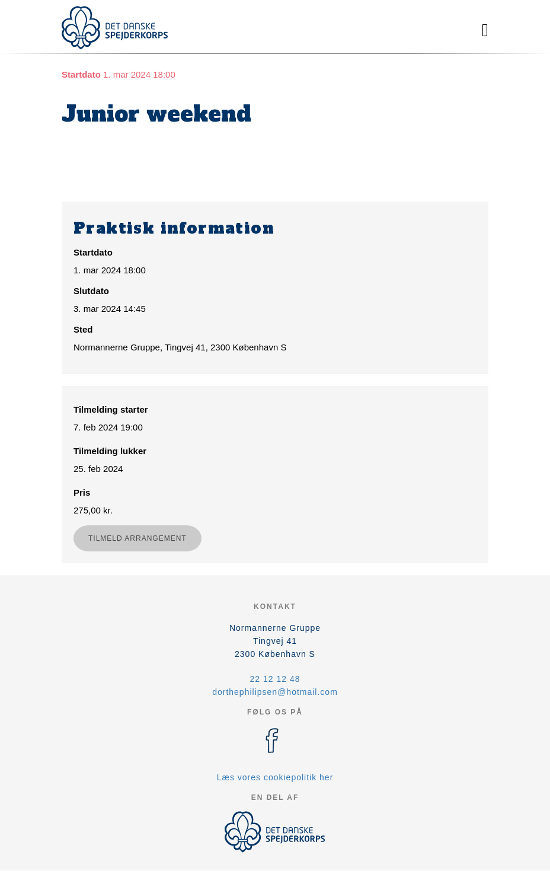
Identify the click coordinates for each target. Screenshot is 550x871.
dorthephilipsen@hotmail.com (275, 692)
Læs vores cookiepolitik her (275, 777)
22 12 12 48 (275, 679)
